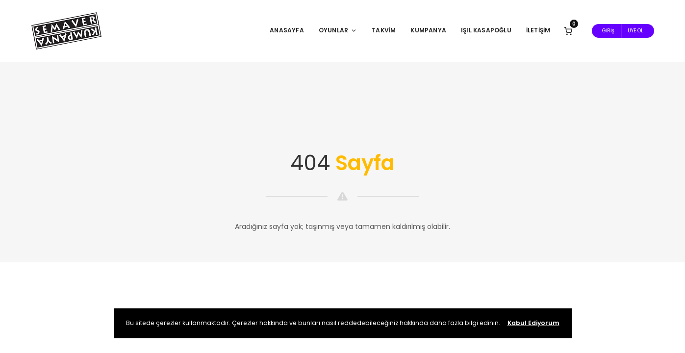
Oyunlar (338, 30)
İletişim (538, 30)
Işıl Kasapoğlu (486, 30)
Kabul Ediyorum (533, 323)
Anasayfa (287, 30)
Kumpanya (428, 30)
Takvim (384, 30)
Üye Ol (635, 30)
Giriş (608, 30)
